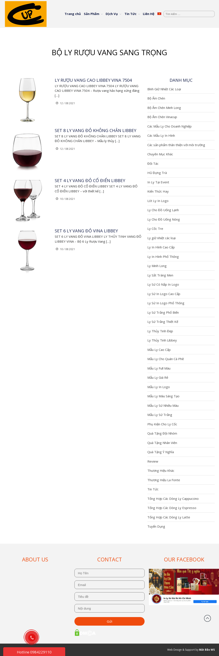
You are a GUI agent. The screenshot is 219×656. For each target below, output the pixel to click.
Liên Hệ (148, 14)
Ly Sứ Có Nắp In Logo (163, 284)
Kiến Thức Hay (158, 191)
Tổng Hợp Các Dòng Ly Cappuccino (173, 498)
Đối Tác (152, 163)
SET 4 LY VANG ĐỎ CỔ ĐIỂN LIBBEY (90, 180)
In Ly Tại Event (158, 182)
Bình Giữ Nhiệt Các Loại (164, 89)
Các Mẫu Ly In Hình (161, 135)
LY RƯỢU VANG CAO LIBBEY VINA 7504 (93, 80)
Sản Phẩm (91, 14)
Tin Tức (130, 14)
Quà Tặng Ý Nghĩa (160, 452)
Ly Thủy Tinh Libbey (162, 340)
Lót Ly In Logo (158, 201)
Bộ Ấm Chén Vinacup (162, 117)
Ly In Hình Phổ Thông (163, 256)
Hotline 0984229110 (34, 652)
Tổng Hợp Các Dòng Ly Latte (168, 517)
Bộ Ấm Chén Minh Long (164, 107)
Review (152, 461)
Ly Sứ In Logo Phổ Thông (165, 303)
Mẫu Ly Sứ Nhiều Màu (163, 405)
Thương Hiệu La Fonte (163, 480)
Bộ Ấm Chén (156, 98)
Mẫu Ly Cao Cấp (159, 349)
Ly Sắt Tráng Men (160, 275)
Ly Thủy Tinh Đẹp (160, 331)
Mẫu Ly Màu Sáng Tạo (163, 396)
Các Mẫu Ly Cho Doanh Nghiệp (169, 126)
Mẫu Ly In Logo (158, 387)
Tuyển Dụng (156, 526)
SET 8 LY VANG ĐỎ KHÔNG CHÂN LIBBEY (95, 130)
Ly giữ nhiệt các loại (161, 238)
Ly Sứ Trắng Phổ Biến (163, 312)
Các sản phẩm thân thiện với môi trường (176, 145)
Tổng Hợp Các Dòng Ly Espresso (171, 508)
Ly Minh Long (157, 266)
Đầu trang (207, 618)
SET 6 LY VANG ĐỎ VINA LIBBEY (86, 231)
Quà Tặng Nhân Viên (162, 443)
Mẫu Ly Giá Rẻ (157, 377)
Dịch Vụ (112, 14)
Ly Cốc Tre (155, 228)
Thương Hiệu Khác (160, 470)
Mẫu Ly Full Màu (158, 368)
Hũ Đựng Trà (157, 173)
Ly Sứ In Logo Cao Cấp (163, 294)
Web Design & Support (181, 650)
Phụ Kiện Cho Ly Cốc (162, 424)
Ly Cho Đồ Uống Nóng (163, 219)
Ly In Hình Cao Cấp (161, 247)
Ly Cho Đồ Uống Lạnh (163, 210)
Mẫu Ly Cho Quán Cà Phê (165, 359)
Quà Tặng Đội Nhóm (162, 433)
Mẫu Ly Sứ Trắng (159, 415)
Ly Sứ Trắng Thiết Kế (162, 321)
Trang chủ (73, 14)
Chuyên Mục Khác (160, 154)
